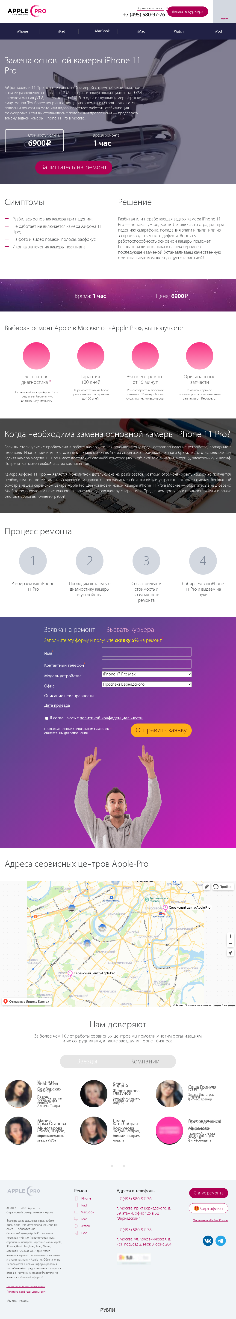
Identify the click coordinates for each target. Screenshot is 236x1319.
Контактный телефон (65, 665)
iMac (84, 1219)
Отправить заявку (161, 730)
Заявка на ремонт (69, 630)
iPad (84, 1205)
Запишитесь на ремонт (74, 167)
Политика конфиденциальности (26, 1292)
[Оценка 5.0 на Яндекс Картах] (134, 1259)
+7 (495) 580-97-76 (134, 1199)
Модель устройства (63, 676)
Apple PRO (26, 11)
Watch (85, 1226)
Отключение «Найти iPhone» (210, 1220)
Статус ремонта (209, 1193)
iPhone (86, 1198)
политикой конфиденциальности (111, 718)
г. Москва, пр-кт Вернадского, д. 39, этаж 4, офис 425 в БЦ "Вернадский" (144, 1213)
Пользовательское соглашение (25, 1286)
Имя (49, 653)
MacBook (87, 1212)
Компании (145, 1061)
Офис (49, 686)
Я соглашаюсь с (94, 718)
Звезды (87, 1061)
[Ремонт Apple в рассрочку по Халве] (208, 1310)
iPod (84, 1233)
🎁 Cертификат (208, 1208)
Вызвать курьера (188, 11)
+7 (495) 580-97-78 (134, 1229)
